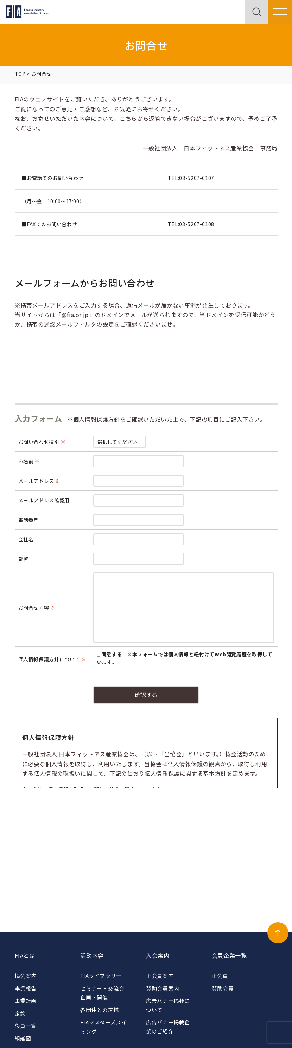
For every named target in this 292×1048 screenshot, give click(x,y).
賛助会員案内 (162, 988)
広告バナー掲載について (168, 1005)
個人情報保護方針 (96, 419)
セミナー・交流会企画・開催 (102, 993)
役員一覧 (26, 1025)
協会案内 (26, 975)
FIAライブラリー (101, 975)
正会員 (220, 975)
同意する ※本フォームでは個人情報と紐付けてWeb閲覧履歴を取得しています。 (185, 658)
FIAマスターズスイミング (101, 1026)
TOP (20, 73)
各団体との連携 (99, 1009)
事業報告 (26, 988)
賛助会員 (223, 988)
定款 (20, 1013)
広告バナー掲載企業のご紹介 (168, 1026)
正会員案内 (159, 975)
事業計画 (26, 1000)
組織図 (23, 1038)
